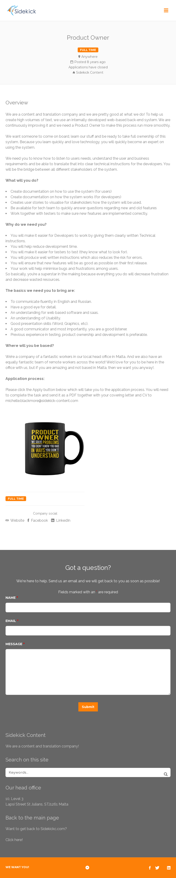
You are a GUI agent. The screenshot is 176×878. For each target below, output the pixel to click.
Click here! (14, 840)
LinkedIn (62, 520)
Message (15, 644)
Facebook (39, 520)
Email (12, 621)
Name (12, 598)
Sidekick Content (89, 72)
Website (17, 520)
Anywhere (89, 57)
